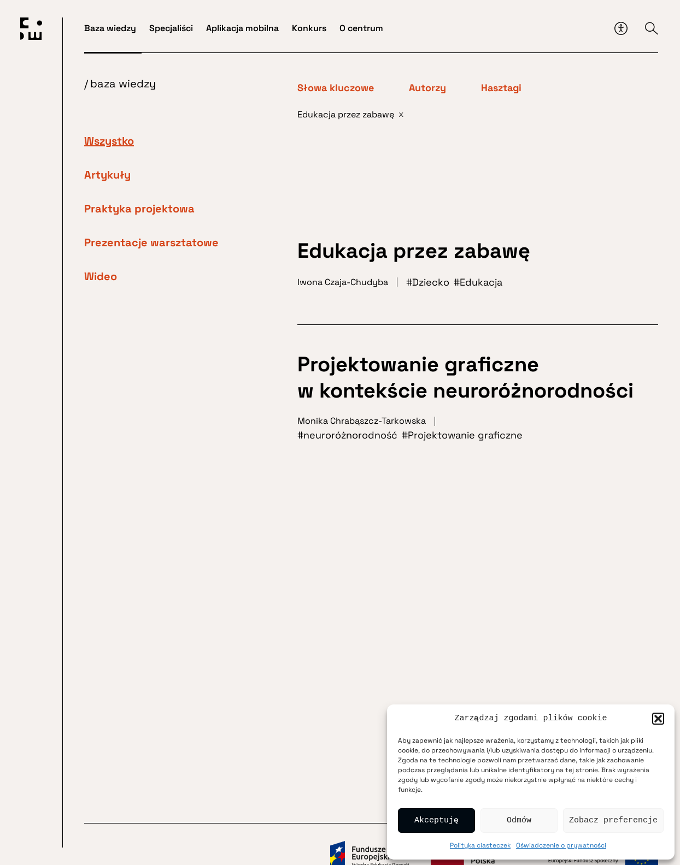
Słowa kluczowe (335, 88)
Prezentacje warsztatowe (151, 242)
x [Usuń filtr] (401, 114)
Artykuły (107, 175)
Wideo (100, 276)
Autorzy (427, 88)
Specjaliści (171, 28)
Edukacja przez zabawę (413, 251)
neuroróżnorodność (350, 435)
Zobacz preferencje (613, 820)
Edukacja (481, 282)
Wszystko (109, 141)
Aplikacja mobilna (242, 28)
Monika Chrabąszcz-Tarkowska (361, 420)
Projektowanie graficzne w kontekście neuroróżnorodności (465, 377)
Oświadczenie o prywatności (561, 845)
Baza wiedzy (110, 28)
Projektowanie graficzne (465, 435)
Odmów (519, 820)
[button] (658, 718)
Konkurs (309, 28)
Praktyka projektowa (139, 209)
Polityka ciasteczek (480, 845)
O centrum (361, 28)
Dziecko (430, 282)
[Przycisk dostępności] (621, 28)
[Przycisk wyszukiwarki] (651, 28)
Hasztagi (501, 88)
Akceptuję (436, 820)
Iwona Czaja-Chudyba (342, 282)
